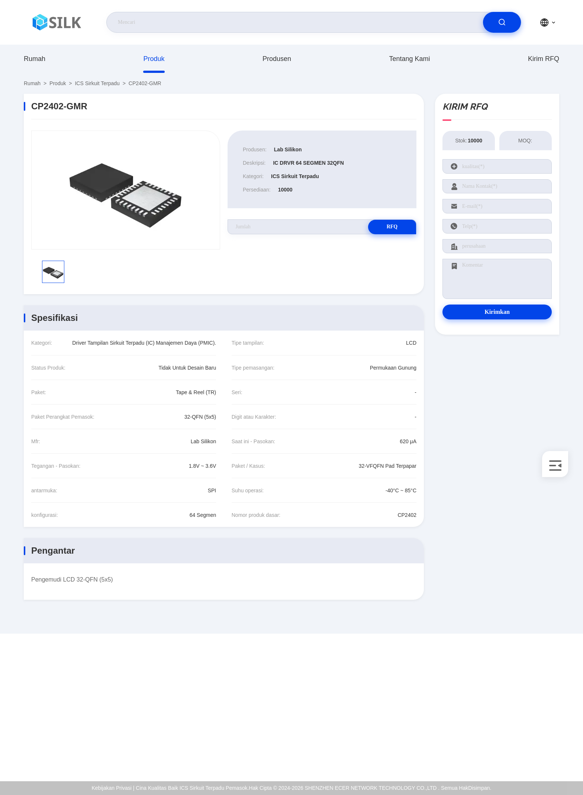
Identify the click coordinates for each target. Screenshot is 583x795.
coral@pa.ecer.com (60, 714)
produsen (276, 58)
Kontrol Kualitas (511, 721)
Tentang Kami (409, 58)
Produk (153, 58)
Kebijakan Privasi (513, 737)
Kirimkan (497, 312)
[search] (502, 22)
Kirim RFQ (543, 58)
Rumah (34, 58)
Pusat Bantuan (510, 753)
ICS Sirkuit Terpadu (97, 83)
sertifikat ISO (508, 705)
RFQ (390, 226)
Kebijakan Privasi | (113, 788)
